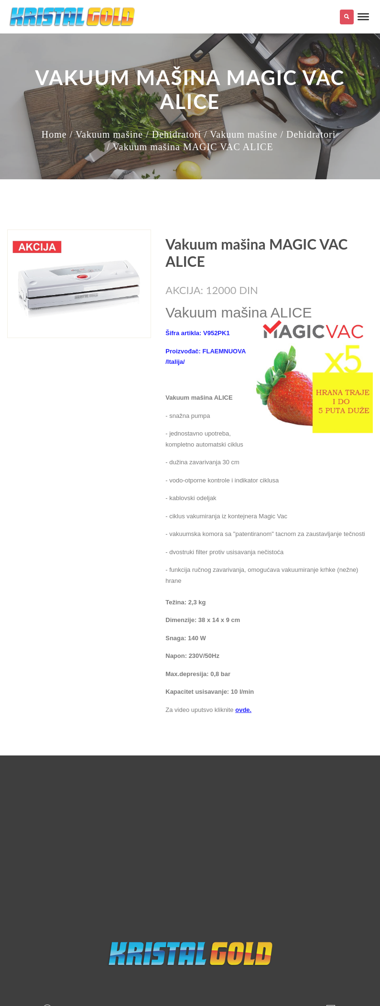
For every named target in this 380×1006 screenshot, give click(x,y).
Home (54, 134)
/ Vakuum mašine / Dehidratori (135, 134)
